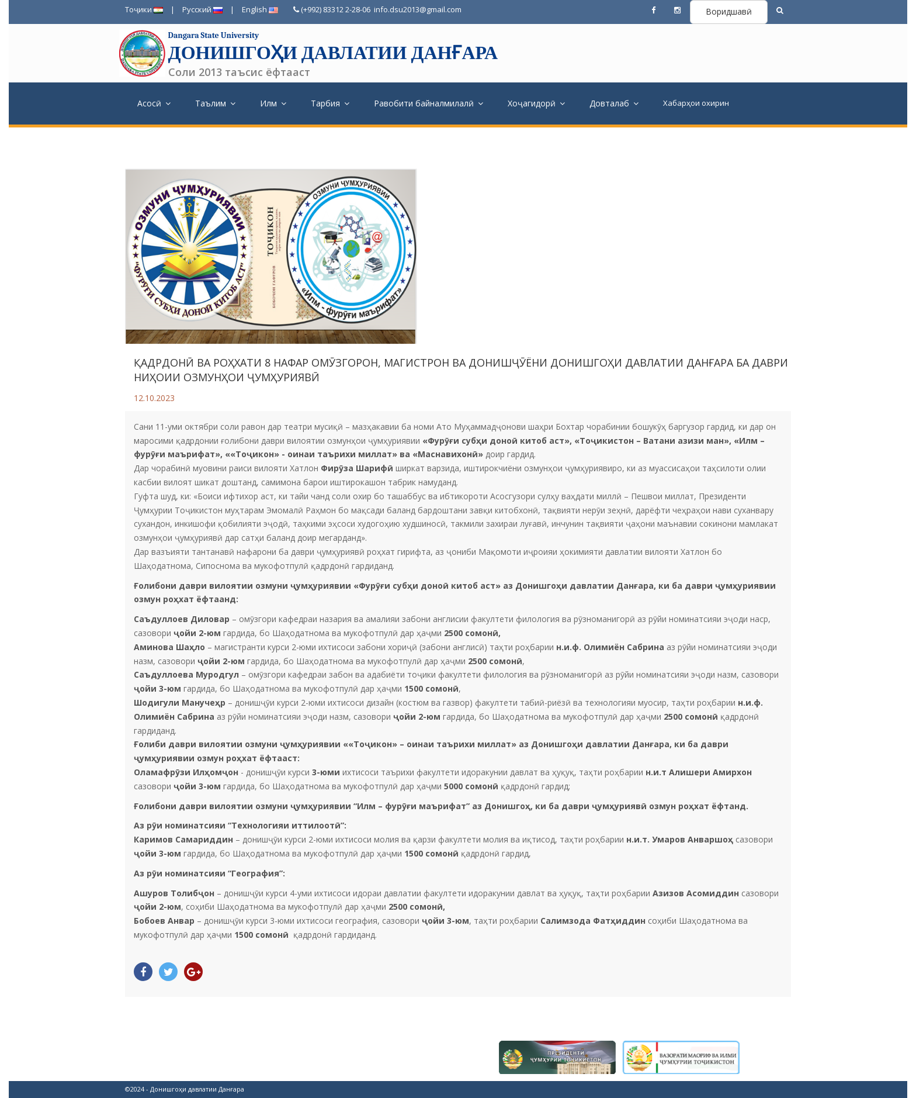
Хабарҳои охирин (696, 103)
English (260, 9)
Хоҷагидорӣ (536, 103)
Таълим (215, 103)
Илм (273, 103)
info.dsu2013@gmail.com (417, 9)
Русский (202, 9)
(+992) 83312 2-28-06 (331, 9)
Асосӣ (154, 103)
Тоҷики (144, 9)
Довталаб (614, 103)
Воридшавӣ (729, 11)
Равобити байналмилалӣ (428, 103)
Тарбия (330, 103)
